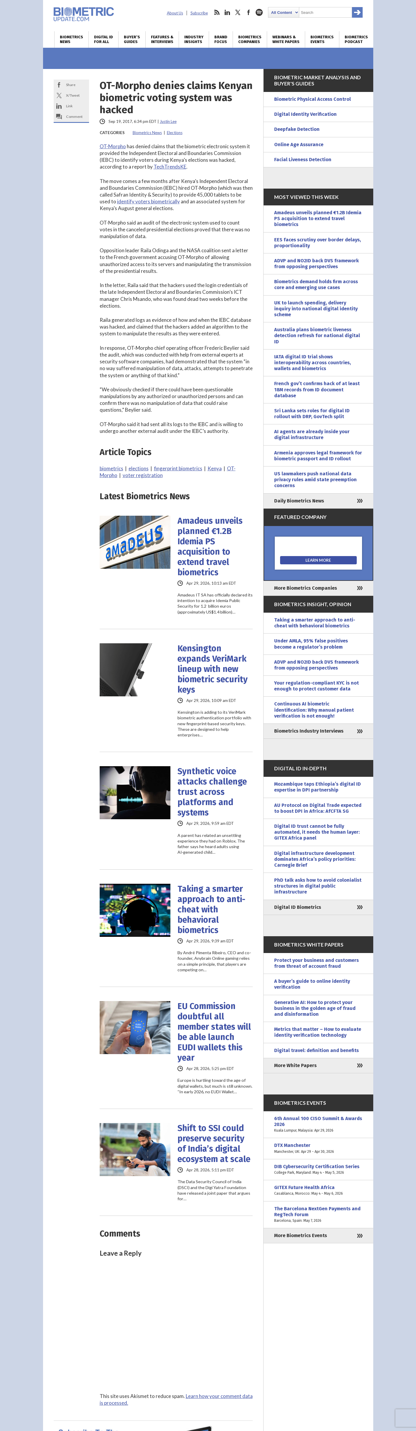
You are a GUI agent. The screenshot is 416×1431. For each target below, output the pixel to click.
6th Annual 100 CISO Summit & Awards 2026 (318, 1125)
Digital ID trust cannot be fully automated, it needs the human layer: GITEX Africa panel (317, 832)
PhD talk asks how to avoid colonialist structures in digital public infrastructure (317, 886)
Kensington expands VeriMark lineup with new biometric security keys (212, 669)
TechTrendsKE (170, 167)
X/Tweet (73, 95)
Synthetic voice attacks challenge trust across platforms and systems (212, 792)
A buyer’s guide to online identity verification (312, 984)
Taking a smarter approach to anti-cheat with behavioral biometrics (211, 909)
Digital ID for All (103, 39)
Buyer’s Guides (132, 39)
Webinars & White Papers (286, 39)
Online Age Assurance (298, 144)
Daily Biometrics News (299, 501)
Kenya (215, 468)
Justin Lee (168, 121)
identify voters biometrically (148, 201)
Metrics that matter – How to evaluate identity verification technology (317, 1032)
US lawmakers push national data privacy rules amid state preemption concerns (315, 479)
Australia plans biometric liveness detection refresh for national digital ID (317, 335)
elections (139, 468)
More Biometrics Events (300, 1235)
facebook (248, 12)
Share (70, 85)
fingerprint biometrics (178, 468)
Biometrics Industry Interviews (308, 731)
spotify (259, 12)
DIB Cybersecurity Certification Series (318, 1170)
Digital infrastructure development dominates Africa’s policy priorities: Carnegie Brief (315, 859)
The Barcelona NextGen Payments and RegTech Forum (318, 1215)
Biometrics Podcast (356, 39)
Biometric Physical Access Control (312, 99)
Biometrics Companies (250, 39)
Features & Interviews (162, 39)
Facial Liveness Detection (302, 159)
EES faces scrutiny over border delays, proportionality (317, 242)
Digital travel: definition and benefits (316, 1050)
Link (69, 106)
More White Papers (295, 1065)
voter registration (143, 475)
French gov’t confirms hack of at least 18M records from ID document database (317, 389)
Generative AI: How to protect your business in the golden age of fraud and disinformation (315, 1008)
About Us (175, 13)
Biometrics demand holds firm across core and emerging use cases (316, 284)
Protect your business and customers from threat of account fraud (316, 963)
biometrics (111, 468)
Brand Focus (220, 39)
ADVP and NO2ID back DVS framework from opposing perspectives (316, 263)
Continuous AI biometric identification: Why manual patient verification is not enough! (314, 709)
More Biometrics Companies (305, 588)
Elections (174, 132)
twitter (238, 12)
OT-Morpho (113, 146)
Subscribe (199, 13)
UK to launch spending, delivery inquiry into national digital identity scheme (316, 308)
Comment (74, 116)
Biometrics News (71, 39)
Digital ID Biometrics (297, 907)
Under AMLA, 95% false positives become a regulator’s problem (311, 643)
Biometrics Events (322, 39)
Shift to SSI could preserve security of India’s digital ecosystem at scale (213, 1143)
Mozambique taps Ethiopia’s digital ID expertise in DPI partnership (317, 787)
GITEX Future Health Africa (318, 1190)
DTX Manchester (318, 1148)
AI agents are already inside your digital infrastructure (312, 434)
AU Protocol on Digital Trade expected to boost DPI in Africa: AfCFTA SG (317, 808)
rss (216, 12)
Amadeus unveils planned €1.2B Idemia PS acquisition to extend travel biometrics (210, 547)
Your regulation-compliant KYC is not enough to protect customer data (316, 686)
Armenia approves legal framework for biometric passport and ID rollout (318, 455)
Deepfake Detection (297, 129)
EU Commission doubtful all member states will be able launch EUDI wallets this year (214, 1032)
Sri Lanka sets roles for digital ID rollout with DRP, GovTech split (312, 413)
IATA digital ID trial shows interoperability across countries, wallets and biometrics (312, 362)
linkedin (227, 12)
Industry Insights (193, 39)
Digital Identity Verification (305, 114)
